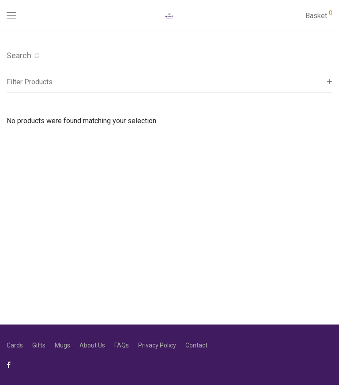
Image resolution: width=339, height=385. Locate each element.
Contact (196, 345)
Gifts (38, 345)
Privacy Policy (157, 345)
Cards (15, 345)
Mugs (62, 345)
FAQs (121, 345)
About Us (92, 345)
